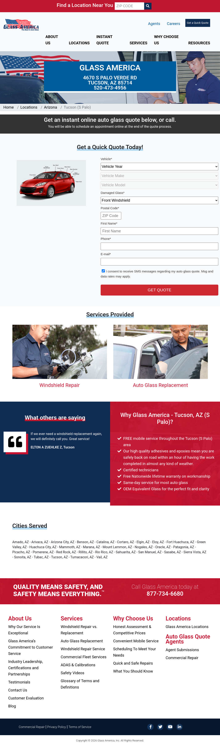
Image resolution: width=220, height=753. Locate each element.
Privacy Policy (56, 727)
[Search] (147, 6)
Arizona (50, 107)
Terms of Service (80, 727)
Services (138, 43)
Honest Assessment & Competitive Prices (132, 629)
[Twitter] (160, 726)
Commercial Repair (182, 658)
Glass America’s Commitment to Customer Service (30, 647)
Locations (79, 43)
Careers (173, 23)
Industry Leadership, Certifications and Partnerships (25, 667)
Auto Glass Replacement (160, 385)
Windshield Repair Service (83, 649)
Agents (154, 23)
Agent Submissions (182, 650)
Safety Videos (72, 673)
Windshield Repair (60, 385)
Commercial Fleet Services (84, 657)
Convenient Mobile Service (136, 641)
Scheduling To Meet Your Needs (134, 652)
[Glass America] (21, 24)
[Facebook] (150, 726)
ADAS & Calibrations (78, 665)
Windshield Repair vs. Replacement (79, 629)
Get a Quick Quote (197, 22)
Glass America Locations (187, 626)
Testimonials (19, 682)
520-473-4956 (110, 88)
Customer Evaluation (26, 698)
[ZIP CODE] (129, 6)
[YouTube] (170, 726)
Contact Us (17, 690)
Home (8, 107)
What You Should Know (133, 671)
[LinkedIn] (179, 726)
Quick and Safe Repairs (133, 663)
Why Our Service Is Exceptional (24, 629)
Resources (199, 43)
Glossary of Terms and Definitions (80, 684)
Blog (12, 706)
